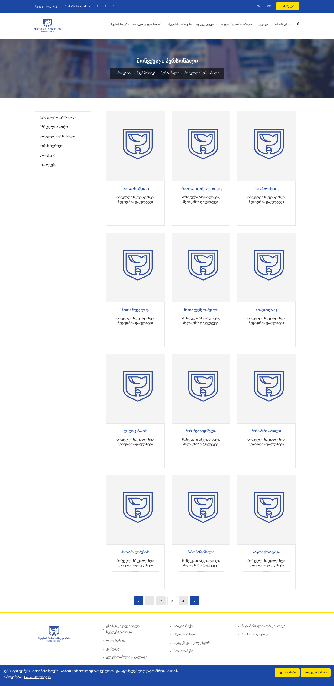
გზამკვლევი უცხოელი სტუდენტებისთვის (123, 629)
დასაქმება (47, 155)
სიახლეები (48, 165)
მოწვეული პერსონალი (201, 73)
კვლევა (263, 24)
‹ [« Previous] (138, 601)
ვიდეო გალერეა (46, 6)
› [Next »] (194, 601)
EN (258, 6)
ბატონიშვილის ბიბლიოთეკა (264, 626)
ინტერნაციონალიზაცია (236, 24)
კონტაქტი (113, 649)
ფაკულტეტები (205, 24)
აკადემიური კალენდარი (192, 643)
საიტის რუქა (183, 626)
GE (269, 6)
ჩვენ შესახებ (119, 24)
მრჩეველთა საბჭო (54, 127)
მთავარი (123, 73)
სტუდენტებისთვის (179, 24)
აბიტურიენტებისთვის (147, 24)
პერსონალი (170, 73)
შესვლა (288, 6)
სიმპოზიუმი (281, 24)
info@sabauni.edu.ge (77, 6)
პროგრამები (183, 651)
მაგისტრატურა (185, 634)
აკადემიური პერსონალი (58, 117)
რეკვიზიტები (115, 640)
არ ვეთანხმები (316, 672)
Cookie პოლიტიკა (255, 634)
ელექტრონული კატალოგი (127, 657)
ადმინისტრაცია (51, 146)
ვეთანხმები (287, 672)
